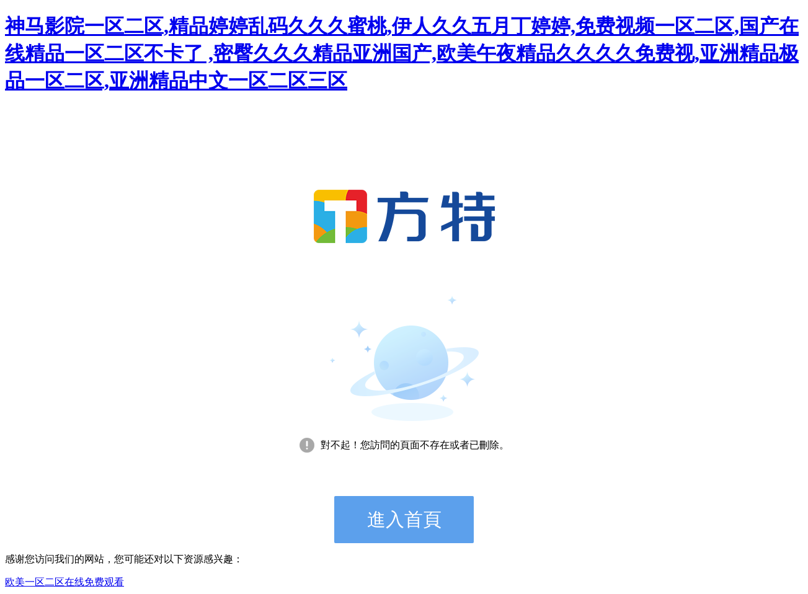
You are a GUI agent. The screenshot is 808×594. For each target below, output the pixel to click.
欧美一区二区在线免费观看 (64, 582)
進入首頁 (404, 519)
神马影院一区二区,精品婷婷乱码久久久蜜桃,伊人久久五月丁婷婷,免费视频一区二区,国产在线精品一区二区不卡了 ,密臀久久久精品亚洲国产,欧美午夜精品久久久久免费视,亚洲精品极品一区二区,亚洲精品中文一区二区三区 (402, 53)
